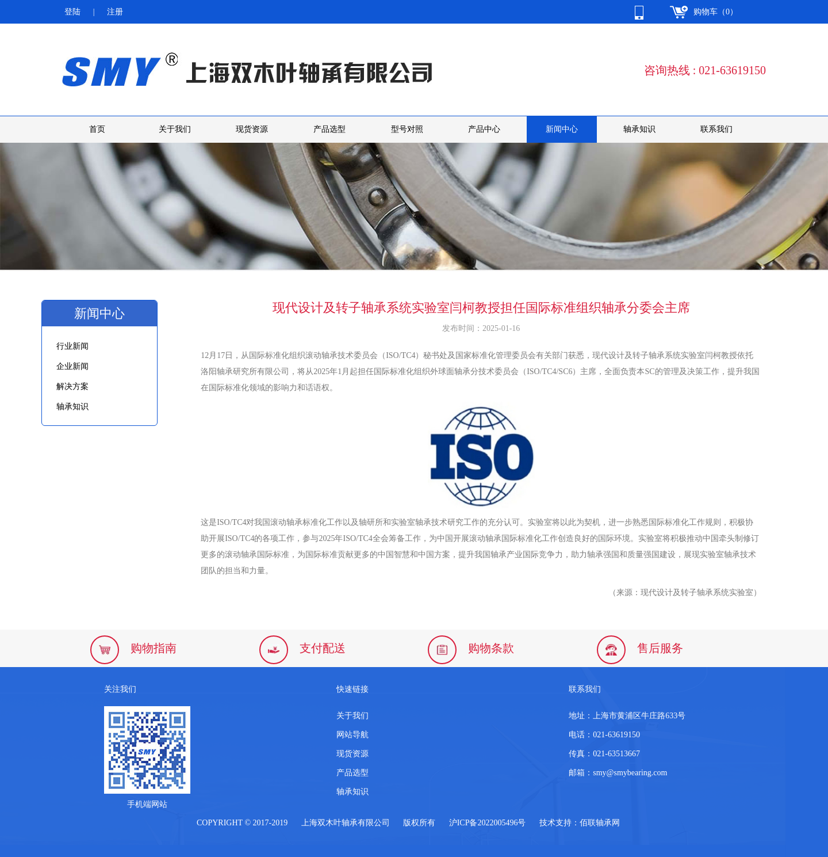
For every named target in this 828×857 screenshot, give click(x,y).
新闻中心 (562, 129)
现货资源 (252, 129)
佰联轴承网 (600, 822)
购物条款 (491, 648)
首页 (97, 129)
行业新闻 (72, 346)
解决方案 (72, 386)
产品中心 (484, 129)
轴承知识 (639, 129)
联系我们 (716, 129)
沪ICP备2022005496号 (487, 822)
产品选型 (329, 129)
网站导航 (352, 734)
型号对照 (407, 129)
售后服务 (660, 648)
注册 (115, 11)
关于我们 (175, 129)
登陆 (72, 11)
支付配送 (323, 648)
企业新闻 (72, 366)
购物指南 (154, 648)
